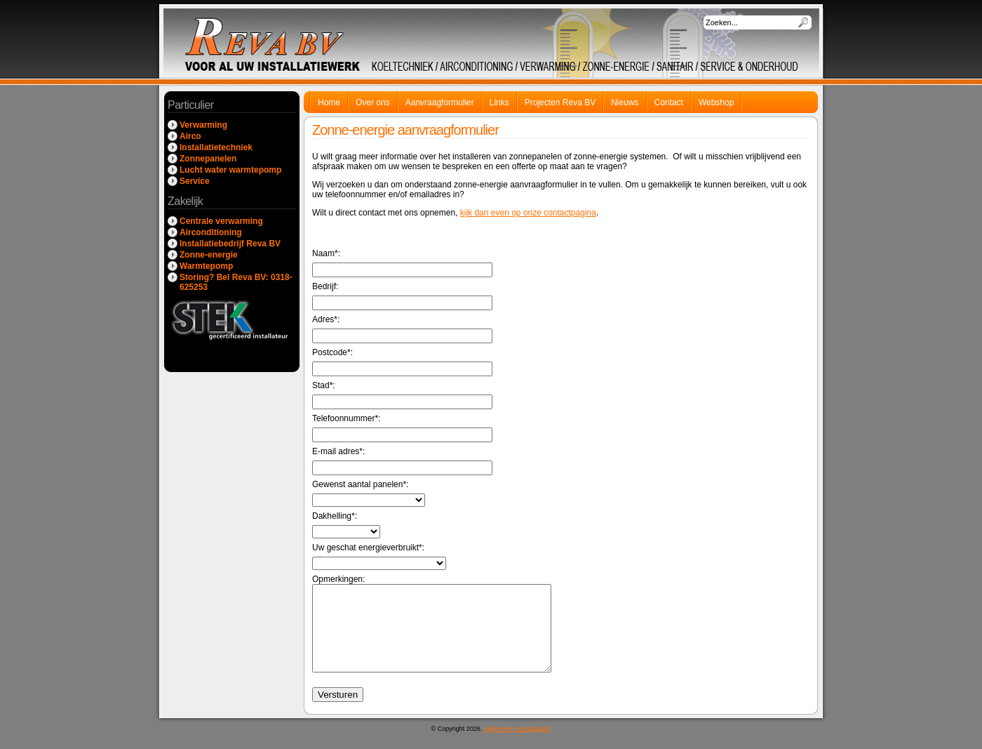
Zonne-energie (209, 255)
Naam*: (402, 262)
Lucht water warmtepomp (230, 170)
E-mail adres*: (402, 460)
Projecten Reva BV (560, 102)
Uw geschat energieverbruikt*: (379, 556)
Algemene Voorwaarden (517, 745)
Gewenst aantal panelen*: (368, 493)
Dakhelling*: (346, 524)
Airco (190, 136)
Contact (668, 102)
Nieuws (624, 102)
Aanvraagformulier (439, 102)
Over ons (373, 102)
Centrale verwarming (221, 221)
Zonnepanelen (208, 159)
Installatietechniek (216, 147)
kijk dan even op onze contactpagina (528, 213)
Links (499, 102)
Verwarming (203, 125)
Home (329, 102)
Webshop (716, 102)
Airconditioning (211, 232)
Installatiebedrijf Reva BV (230, 243)
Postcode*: (402, 361)
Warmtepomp (206, 266)
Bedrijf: (402, 295)
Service (195, 181)
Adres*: (402, 328)
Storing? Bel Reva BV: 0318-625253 (236, 282)
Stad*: (402, 394)
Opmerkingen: (445, 631)
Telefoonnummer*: (402, 427)
